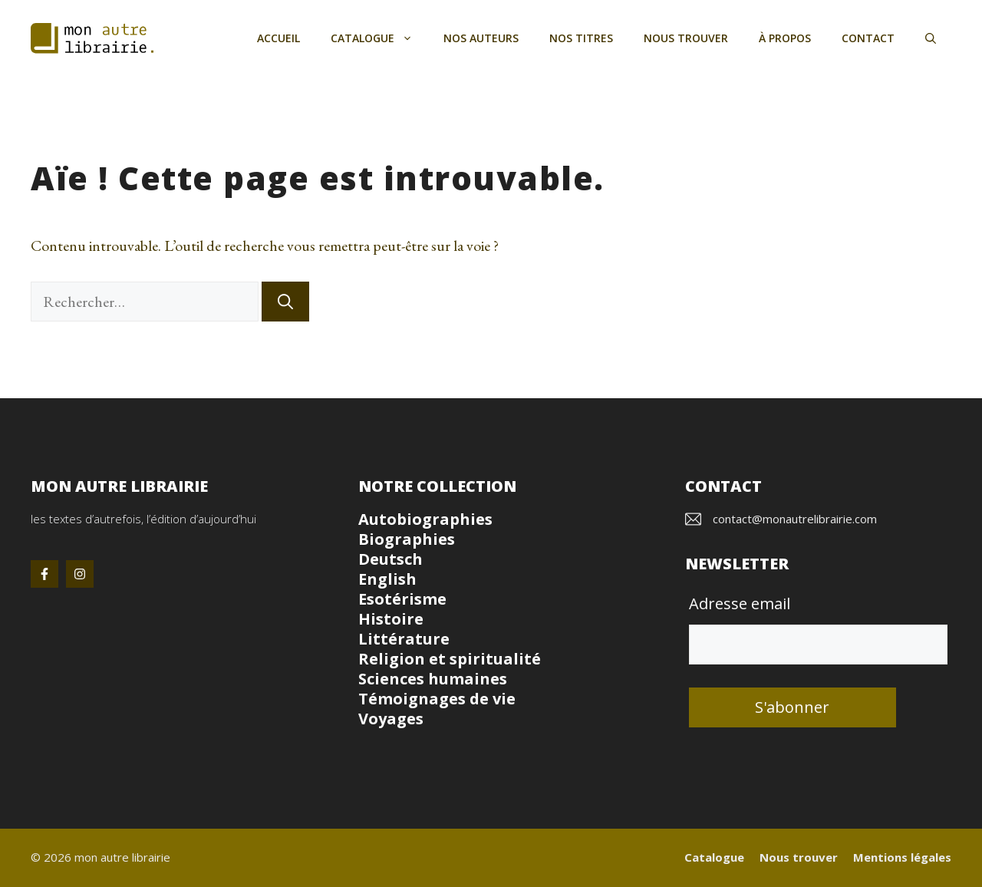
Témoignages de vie (437, 698)
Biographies (406, 539)
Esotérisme (402, 599)
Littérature (404, 638)
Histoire (390, 618)
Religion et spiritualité (449, 658)
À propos (785, 38)
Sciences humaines (432, 678)
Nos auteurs (481, 38)
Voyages (390, 718)
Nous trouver (686, 38)
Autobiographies (425, 519)
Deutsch (390, 559)
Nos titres (581, 38)
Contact (868, 38)
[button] (930, 38)
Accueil (278, 38)
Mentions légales (902, 857)
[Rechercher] (285, 301)
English (387, 579)
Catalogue (379, 38)
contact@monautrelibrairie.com (795, 518)
